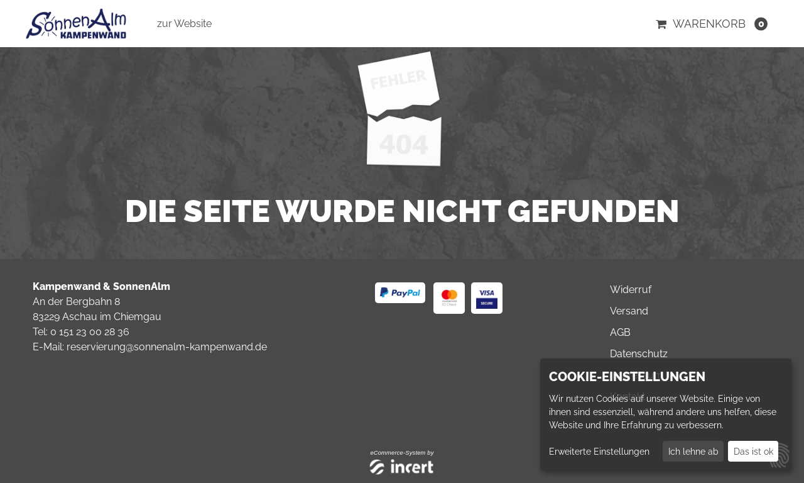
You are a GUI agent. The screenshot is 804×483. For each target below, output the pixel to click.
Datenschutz (639, 354)
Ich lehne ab (693, 452)
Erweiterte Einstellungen (599, 452)
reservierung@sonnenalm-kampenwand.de (167, 347)
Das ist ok (753, 452)
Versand (629, 311)
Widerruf (630, 290)
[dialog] (665, 414)
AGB (620, 332)
